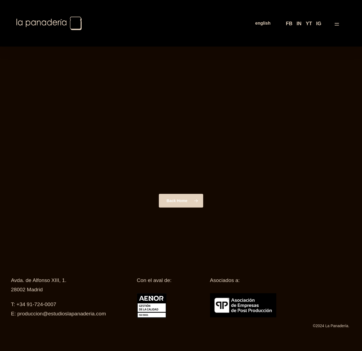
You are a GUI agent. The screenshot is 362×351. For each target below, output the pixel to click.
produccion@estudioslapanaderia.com (61, 314)
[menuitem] (263, 23)
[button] (340, 23)
